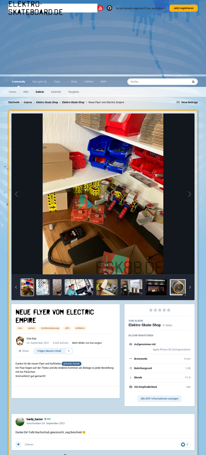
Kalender (56, 91)
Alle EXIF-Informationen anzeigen (159, 398)
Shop (73, 81)
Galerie (40, 91)
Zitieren (29, 444)
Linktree (88, 81)
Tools (57, 81)
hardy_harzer (35, 419)
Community (18, 83)
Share (24, 350)
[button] (15, 287)
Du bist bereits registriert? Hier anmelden (141, 8)
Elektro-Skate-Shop (145, 325)
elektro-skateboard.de (35, 8)
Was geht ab (39, 81)
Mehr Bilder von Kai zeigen (87, 342)
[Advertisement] (103, 46)
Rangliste (73, 91)
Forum (12, 91)
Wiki (25, 91)
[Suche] (150, 81)
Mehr (103, 81)
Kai (34, 338)
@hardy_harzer (71, 363)
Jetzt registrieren (184, 8)
